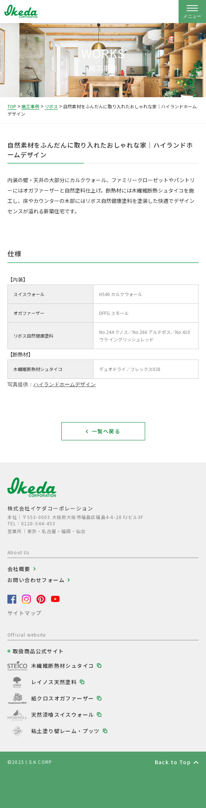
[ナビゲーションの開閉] (192, 11)
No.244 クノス (116, 332)
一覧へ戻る (106, 431)
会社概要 (18, 568)
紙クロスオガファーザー (62, 698)
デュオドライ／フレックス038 (129, 369)
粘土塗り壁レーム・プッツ (65, 731)
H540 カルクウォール (120, 294)
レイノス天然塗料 (54, 682)
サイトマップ (24, 613)
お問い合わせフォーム (36, 580)
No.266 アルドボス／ (154, 332)
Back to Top (173, 762)
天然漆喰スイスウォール (62, 714)
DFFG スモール (114, 313)
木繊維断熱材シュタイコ (62, 665)
